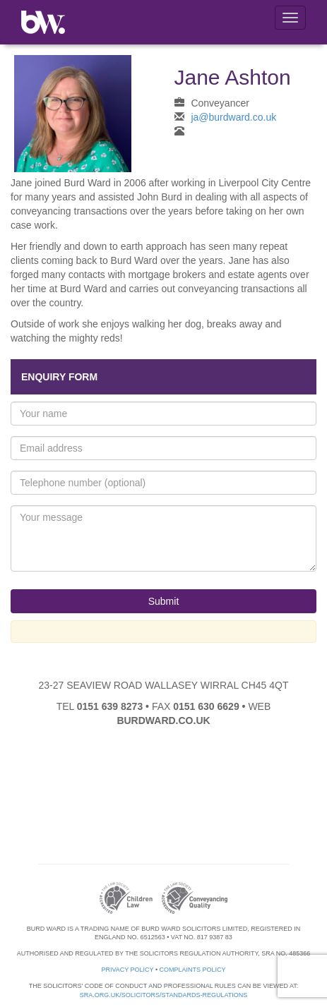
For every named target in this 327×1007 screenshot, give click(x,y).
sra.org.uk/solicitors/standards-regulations (164, 995)
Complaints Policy (193, 969)
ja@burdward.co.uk (233, 117)
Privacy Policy (127, 969)
